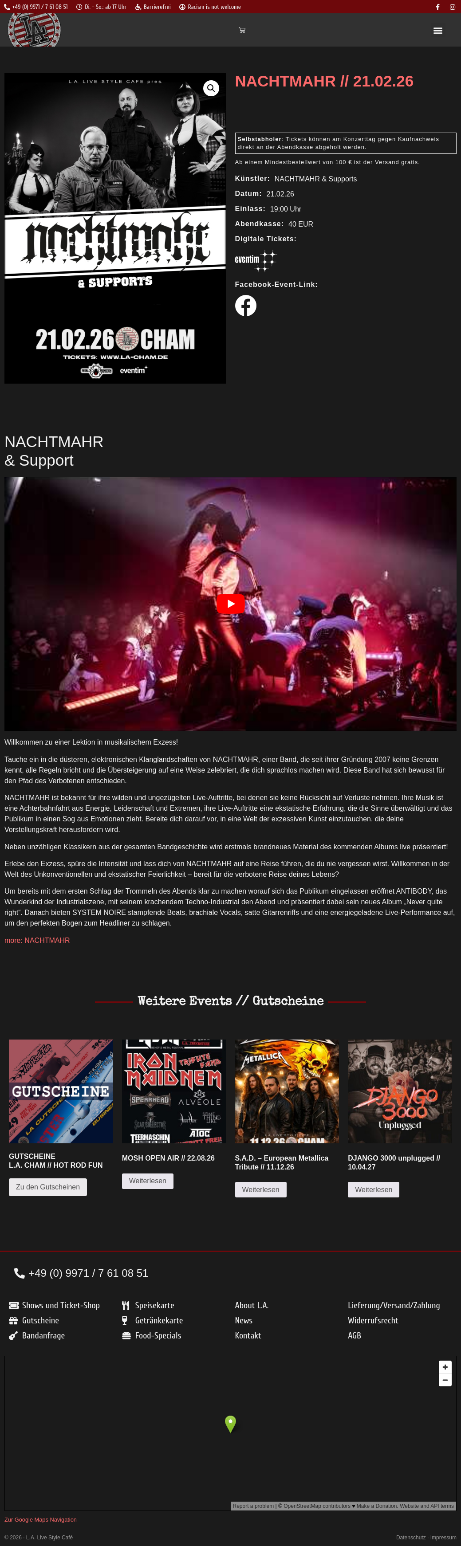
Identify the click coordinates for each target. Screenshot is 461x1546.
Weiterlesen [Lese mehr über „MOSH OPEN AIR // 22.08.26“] (147, 1181)
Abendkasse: (259, 224)
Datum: (248, 193)
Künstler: (252, 178)
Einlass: (250, 208)
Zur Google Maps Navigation (40, 1519)
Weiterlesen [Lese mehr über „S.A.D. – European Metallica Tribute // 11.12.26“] (261, 1189)
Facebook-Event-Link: (276, 284)
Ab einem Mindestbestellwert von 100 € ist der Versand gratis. (327, 162)
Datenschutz (411, 1537)
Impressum (443, 1537)
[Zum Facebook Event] (245, 314)
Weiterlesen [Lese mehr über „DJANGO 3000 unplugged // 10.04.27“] (373, 1189)
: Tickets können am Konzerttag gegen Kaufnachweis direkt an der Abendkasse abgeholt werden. (338, 143)
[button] (438, 30)
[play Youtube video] (230, 604)
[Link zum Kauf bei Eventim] (256, 270)
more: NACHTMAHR (37, 940)
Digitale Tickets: (266, 239)
